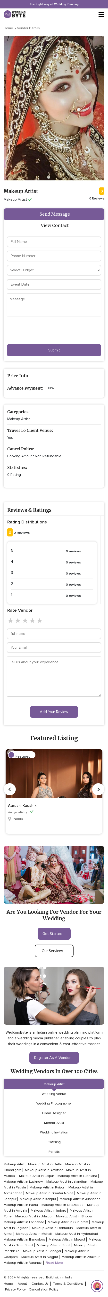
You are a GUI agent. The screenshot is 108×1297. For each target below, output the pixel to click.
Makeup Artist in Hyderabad (76, 1234)
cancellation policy (43, 1289)
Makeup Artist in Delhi (45, 1164)
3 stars (25, 620)
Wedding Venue (54, 1094)
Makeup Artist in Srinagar (42, 1251)
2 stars (18, 620)
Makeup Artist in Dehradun (52, 1228)
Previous (10, 789)
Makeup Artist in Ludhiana (77, 1176)
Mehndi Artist (54, 1123)
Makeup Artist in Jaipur (36, 1176)
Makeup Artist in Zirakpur (81, 1257)
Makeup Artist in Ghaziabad (62, 1205)
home (8, 1284)
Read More (54, 1263)
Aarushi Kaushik (22, 805)
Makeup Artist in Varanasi (23, 1263)
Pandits (54, 1152)
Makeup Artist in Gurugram (68, 1222)
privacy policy (15, 1289)
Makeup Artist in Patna (21, 1205)
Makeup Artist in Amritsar (44, 1170)
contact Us (40, 1284)
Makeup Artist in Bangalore (24, 1239)
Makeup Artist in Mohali (34, 1234)
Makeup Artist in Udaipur (33, 1216)
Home (8, 28)
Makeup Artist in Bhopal (74, 1216)
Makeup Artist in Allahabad (80, 1199)
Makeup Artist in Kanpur (38, 1199)
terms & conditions (68, 1284)
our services (54, 950)
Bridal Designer (54, 1113)
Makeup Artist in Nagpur (39, 1257)
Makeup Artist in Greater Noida (49, 1193)
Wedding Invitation (54, 1132)
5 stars (40, 620)
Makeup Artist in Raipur (47, 1187)
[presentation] (44, 331)
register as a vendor (54, 1057)
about (22, 1284)
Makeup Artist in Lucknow (23, 1182)
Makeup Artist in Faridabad (24, 1222)
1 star (11, 620)
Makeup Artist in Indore (48, 1210)
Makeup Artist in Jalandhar (66, 1182)
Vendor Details (28, 28)
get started (54, 933)
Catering (54, 1142)
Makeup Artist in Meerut (67, 1239)
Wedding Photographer (54, 1103)
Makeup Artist (54, 1084)
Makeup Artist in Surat (53, 1245)
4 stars (32, 620)
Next (98, 789)
